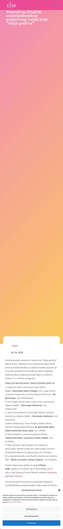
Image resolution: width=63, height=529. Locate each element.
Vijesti (15, 346)
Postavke (31, 523)
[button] (59, 490)
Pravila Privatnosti (15, 502)
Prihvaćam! (31, 509)
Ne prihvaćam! (31, 516)
